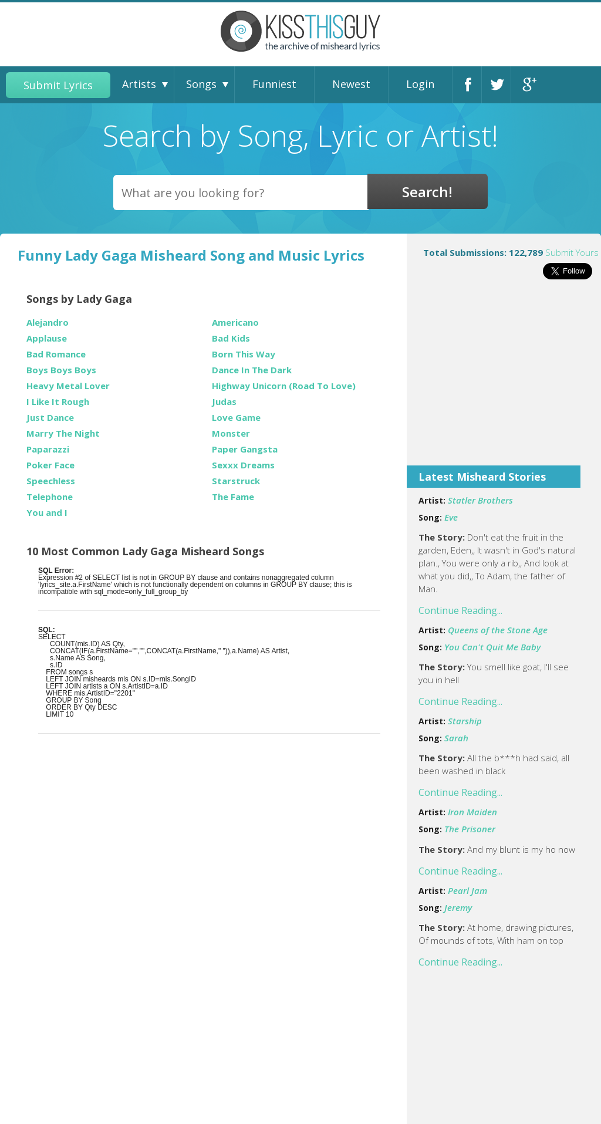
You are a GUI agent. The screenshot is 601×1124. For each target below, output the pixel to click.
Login (420, 84)
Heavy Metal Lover (68, 386)
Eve (451, 517)
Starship (465, 721)
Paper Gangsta (245, 449)
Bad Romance (56, 354)
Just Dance (50, 417)
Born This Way (243, 354)
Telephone (49, 496)
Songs (201, 84)
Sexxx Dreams (243, 465)
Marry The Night (63, 433)
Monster (231, 433)
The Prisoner (469, 829)
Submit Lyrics (58, 85)
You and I (46, 512)
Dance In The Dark (252, 370)
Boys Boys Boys (61, 370)
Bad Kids (231, 338)
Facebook (470, 84)
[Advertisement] (504, 380)
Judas (224, 401)
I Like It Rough (57, 401)
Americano (235, 322)
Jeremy (458, 907)
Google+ (528, 84)
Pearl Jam (467, 890)
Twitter (499, 84)
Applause (46, 338)
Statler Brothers (480, 500)
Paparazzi (47, 449)
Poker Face (50, 465)
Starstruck (236, 481)
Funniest (274, 84)
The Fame (233, 496)
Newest (351, 84)
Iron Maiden (472, 812)
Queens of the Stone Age (498, 630)
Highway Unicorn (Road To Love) (284, 386)
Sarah (456, 738)
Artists (139, 84)
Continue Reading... (460, 610)
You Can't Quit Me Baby (492, 647)
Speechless (50, 481)
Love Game (236, 417)
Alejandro (47, 322)
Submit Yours (572, 252)
